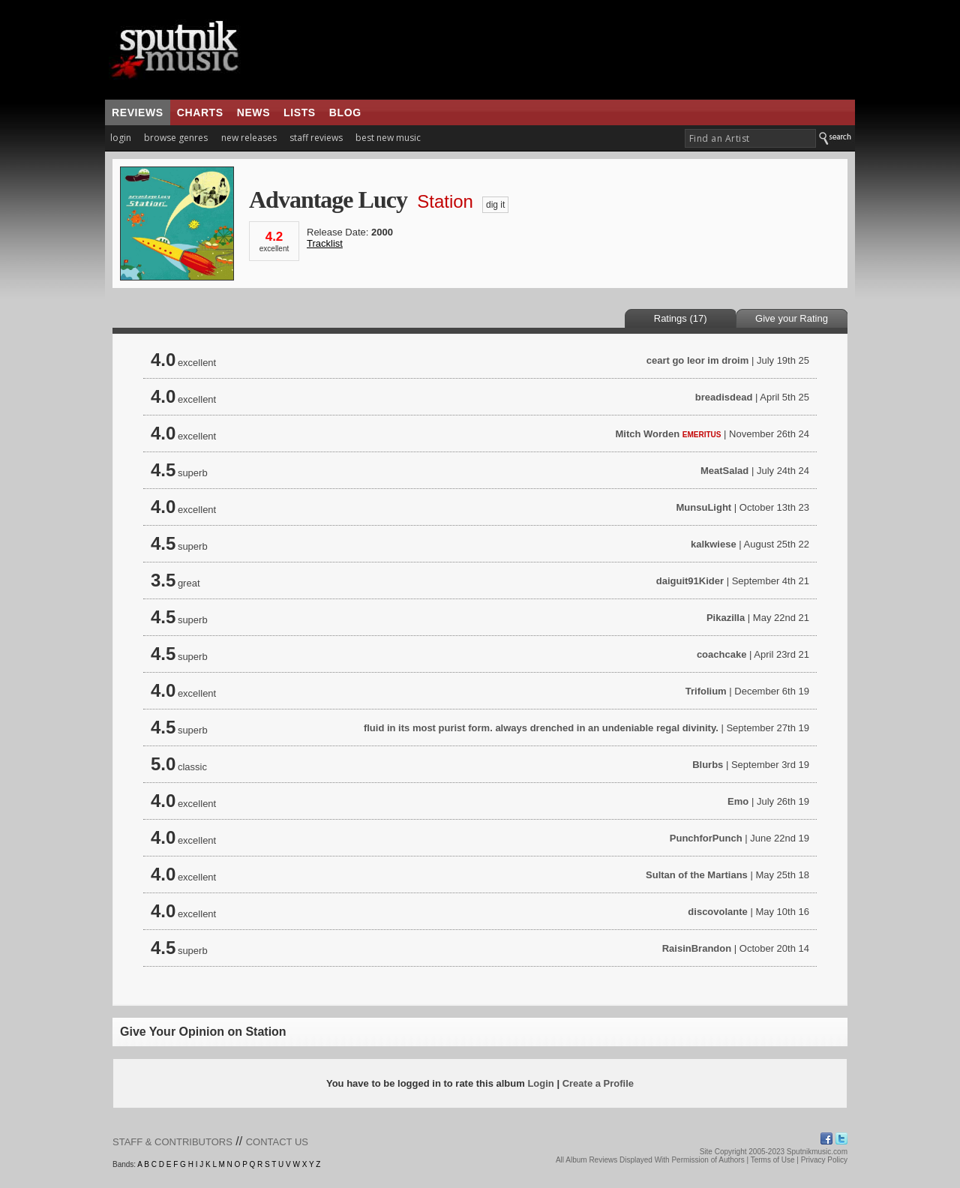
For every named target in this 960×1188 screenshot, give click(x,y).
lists (300, 112)
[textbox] (750, 138)
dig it (495, 205)
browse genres (176, 137)
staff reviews (316, 137)
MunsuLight (704, 507)
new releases (249, 137)
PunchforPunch (706, 838)
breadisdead (724, 397)
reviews (138, 112)
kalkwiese (713, 544)
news (253, 112)
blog (345, 112)
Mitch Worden (647, 434)
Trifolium (706, 691)
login (120, 137)
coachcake (722, 654)
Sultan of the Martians (697, 874)
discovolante (717, 911)
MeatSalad (724, 470)
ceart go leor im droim (697, 360)
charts (200, 112)
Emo (738, 801)
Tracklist (325, 243)
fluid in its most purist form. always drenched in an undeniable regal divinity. (541, 728)
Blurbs (707, 764)
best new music (388, 137)
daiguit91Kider (690, 580)
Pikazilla (725, 617)
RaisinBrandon (696, 948)
